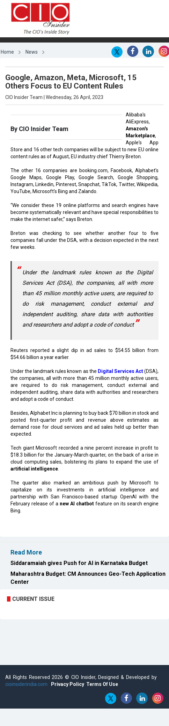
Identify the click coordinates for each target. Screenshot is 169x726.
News (31, 52)
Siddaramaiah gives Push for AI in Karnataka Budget (79, 563)
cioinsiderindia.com (26, 684)
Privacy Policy (67, 684)
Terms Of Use (102, 684)
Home (7, 52)
